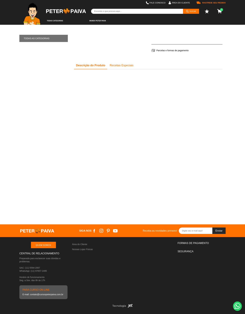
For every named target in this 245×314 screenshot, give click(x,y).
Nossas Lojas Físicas (82, 249)
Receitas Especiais (121, 65)
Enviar (218, 230)
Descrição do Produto (90, 65)
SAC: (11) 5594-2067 (29, 268)
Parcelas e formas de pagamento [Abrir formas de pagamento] (172, 50)
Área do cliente (179, 2)
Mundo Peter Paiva (97, 21)
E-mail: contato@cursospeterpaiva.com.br (42, 294)
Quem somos (43, 245)
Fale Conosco (156, 2)
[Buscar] (191, 11)
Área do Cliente (79, 244)
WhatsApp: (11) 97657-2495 (33, 271)
